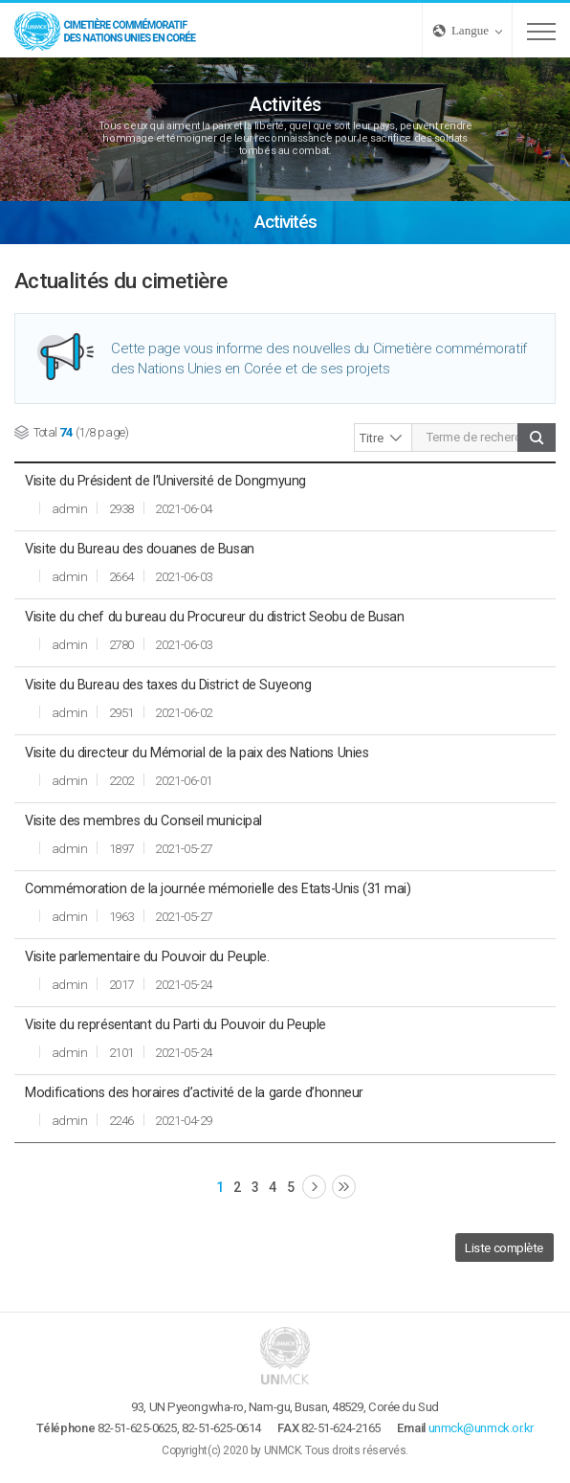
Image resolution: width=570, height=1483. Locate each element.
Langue (470, 30)
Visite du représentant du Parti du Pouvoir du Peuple (175, 1024)
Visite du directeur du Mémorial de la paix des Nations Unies (196, 752)
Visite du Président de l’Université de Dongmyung (165, 480)
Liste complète (504, 1247)
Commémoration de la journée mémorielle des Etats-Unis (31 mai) (217, 888)
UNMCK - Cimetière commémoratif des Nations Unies (105, 30)
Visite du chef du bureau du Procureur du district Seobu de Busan (214, 616)
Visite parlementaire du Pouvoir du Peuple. (147, 956)
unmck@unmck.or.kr (481, 1428)
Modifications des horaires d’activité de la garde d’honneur (193, 1092)
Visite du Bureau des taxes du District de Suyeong (168, 684)
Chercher (536, 437)
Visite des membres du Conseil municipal (143, 820)
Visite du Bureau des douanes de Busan (139, 548)
